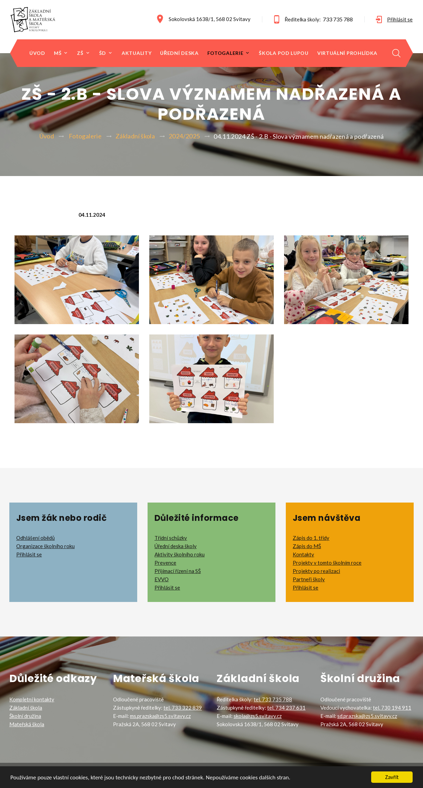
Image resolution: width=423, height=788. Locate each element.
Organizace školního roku (45, 546)
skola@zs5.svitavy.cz (258, 716)
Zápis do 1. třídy (311, 538)
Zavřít (392, 777)
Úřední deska (179, 53)
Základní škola (135, 136)
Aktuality (136, 53)
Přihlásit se (400, 19)
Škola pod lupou (284, 53)
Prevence (165, 563)
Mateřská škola (26, 724)
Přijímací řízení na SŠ (177, 571)
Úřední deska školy (175, 546)
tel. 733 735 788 (273, 699)
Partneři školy (309, 579)
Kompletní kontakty (31, 699)
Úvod (37, 53)
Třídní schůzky (170, 538)
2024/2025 (184, 136)
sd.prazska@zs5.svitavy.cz (367, 716)
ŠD (102, 53)
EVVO (161, 579)
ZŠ (80, 53)
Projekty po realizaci (316, 571)
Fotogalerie (225, 53)
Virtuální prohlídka (347, 53)
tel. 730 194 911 (392, 707)
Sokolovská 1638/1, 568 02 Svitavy (210, 19)
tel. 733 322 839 (182, 707)
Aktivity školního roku (179, 554)
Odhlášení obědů (35, 538)
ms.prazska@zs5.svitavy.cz (160, 716)
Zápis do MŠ (307, 546)
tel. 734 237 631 (286, 707)
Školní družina (25, 716)
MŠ (58, 53)
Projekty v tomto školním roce (327, 563)
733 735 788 (338, 19)
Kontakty (303, 554)
